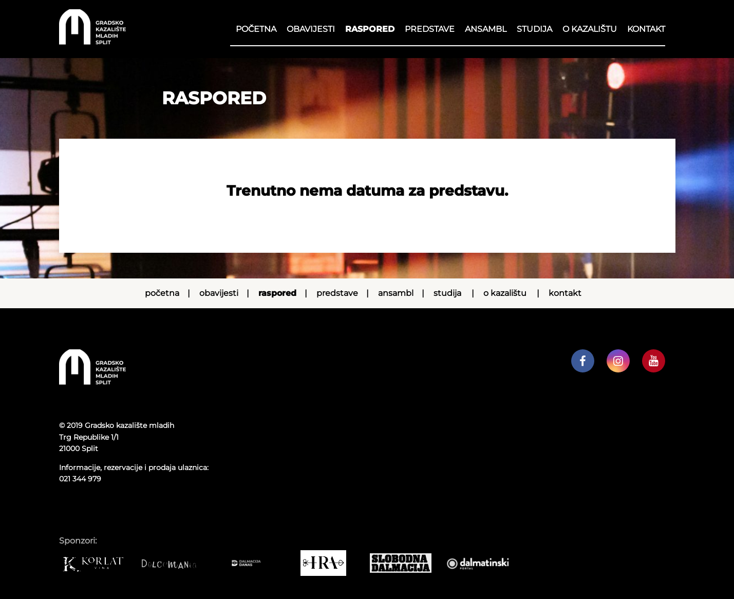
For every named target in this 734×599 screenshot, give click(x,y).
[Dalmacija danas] (252, 563)
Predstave (430, 29)
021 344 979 (80, 478)
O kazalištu (589, 29)
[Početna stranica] (92, 42)
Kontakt (646, 29)
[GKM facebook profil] (582, 360)
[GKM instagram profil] (618, 360)
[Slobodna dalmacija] (406, 563)
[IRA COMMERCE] (329, 563)
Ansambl (485, 29)
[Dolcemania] (175, 563)
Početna (256, 29)
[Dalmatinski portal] (483, 563)
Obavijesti (311, 29)
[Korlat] (98, 563)
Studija (534, 29)
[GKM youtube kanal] (653, 360)
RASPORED (369, 29)
